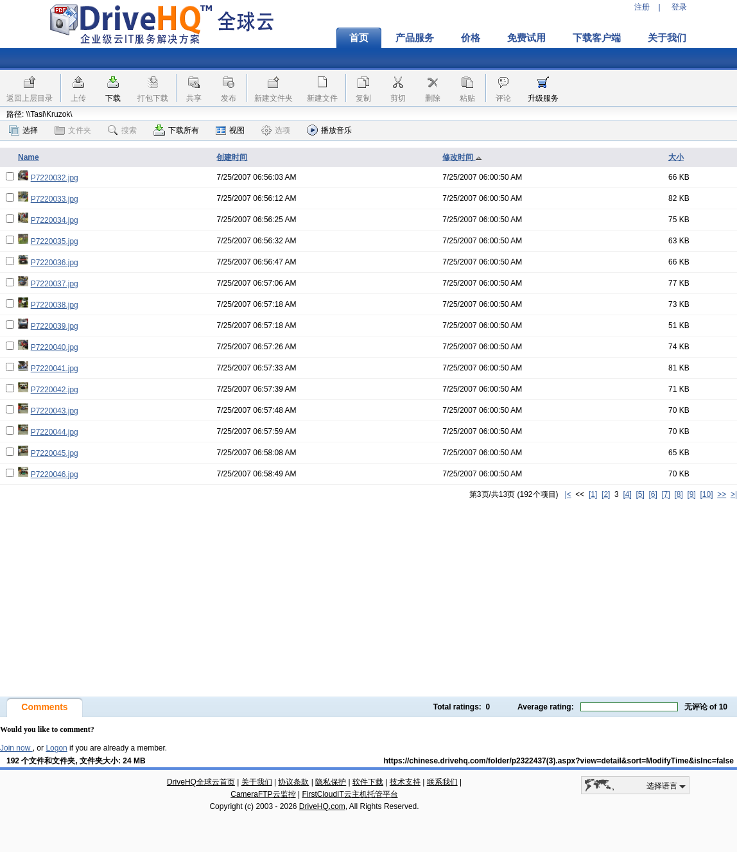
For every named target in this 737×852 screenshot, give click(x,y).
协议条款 (293, 782)
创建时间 (231, 157)
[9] (691, 494)
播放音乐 (329, 130)
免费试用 (526, 38)
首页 (358, 38)
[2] (606, 494)
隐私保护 (330, 782)
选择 (23, 130)
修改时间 (461, 157)
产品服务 (414, 38)
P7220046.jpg (54, 474)
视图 (230, 130)
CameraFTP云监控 (262, 794)
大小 (676, 157)
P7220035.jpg (54, 241)
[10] (706, 494)
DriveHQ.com (322, 806)
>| (734, 494)
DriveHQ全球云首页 (201, 782)
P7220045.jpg (54, 453)
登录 (679, 7)
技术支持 (405, 782)
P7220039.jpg (54, 326)
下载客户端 (597, 38)
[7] (665, 494)
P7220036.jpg (54, 262)
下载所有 (176, 130)
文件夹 (73, 130)
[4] (627, 494)
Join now (16, 747)
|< (568, 494)
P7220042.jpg (54, 389)
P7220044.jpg (54, 432)
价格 (470, 38)
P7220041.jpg (54, 368)
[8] (678, 494)
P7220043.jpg (54, 410)
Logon (56, 747)
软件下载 (367, 782)
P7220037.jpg (54, 283)
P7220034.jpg (54, 220)
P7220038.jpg (54, 304)
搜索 (122, 130)
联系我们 (442, 782)
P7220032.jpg (54, 177)
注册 (642, 7)
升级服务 (543, 98)
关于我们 (667, 38)
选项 (275, 130)
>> (721, 494)
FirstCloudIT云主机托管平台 (349, 794)
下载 (113, 98)
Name (28, 157)
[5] (640, 494)
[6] (652, 494)
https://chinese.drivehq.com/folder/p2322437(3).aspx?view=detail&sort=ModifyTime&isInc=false (558, 760)
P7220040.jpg (54, 347)
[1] (593, 494)
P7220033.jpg (54, 199)
